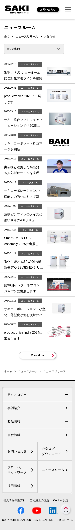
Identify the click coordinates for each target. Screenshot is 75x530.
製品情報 (13, 421)
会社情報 (13, 435)
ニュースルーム (28, 371)
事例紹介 (13, 408)
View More (37, 355)
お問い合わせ (48, 9)
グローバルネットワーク (17, 470)
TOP (66, 511)
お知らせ (49, 36)
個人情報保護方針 (14, 500)
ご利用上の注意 (39, 500)
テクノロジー (17, 394)
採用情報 (13, 485)
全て (7, 36)
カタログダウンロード (51, 451)
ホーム (8, 371)
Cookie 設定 (60, 500)
